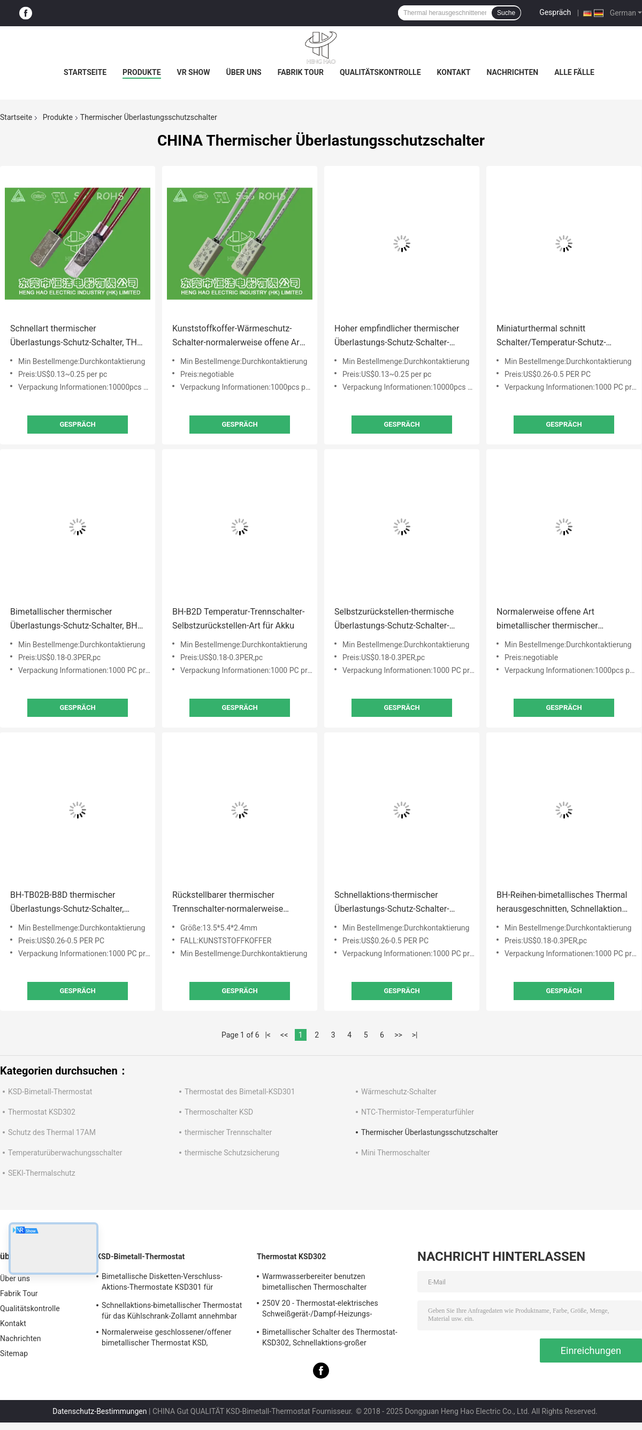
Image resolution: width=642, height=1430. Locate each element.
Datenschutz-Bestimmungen (99, 1411)
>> (398, 1035)
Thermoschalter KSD (219, 1112)
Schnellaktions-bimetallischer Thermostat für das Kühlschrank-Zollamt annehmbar (172, 1310)
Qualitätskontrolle (380, 72)
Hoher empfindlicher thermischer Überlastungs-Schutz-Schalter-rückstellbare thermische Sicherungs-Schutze (397, 336)
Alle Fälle (574, 72)
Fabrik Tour (301, 72)
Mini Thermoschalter (395, 1152)
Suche (506, 13)
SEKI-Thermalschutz (41, 1173)
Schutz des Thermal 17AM (52, 1132)
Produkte (141, 72)
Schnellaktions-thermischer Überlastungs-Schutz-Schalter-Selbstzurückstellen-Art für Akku (395, 903)
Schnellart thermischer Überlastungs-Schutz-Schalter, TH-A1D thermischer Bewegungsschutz (74, 336)
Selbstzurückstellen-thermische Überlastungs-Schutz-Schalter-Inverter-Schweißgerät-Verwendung (401, 620)
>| (415, 1035)
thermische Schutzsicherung (232, 1152)
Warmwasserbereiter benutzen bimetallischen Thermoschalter (314, 1281)
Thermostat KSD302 (41, 1112)
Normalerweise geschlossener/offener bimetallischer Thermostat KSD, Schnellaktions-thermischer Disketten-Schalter (167, 1339)
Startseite (85, 72)
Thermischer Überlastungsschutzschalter (429, 1132)
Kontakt (454, 72)
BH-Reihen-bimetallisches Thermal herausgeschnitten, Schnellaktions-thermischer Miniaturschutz (562, 903)
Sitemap (14, 1353)
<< (284, 1035)
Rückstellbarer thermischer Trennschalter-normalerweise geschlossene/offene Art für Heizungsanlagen (227, 903)
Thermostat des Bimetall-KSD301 (240, 1091)
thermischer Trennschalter (228, 1132)
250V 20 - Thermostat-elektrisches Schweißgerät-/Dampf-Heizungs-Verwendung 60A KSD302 (320, 1310)
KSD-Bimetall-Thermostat (50, 1091)
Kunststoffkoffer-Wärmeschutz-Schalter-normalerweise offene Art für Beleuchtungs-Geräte (237, 336)
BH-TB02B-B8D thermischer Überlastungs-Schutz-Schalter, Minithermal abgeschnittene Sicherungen (67, 903)
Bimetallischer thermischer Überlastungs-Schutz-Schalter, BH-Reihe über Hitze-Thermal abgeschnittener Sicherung (75, 620)
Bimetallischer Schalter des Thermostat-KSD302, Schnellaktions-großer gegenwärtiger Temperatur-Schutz (330, 1339)
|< (268, 1035)
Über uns (244, 72)
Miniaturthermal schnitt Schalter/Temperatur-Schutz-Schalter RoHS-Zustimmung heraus (563, 336)
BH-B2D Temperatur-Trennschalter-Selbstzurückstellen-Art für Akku (238, 619)
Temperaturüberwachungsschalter (65, 1152)
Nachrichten (513, 72)
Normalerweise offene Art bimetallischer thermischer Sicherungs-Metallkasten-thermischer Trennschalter (547, 620)
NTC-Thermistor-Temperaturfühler (417, 1112)
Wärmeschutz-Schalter (399, 1091)
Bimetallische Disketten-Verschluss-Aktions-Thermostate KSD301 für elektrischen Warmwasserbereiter (162, 1283)
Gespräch (555, 12)
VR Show (193, 72)
